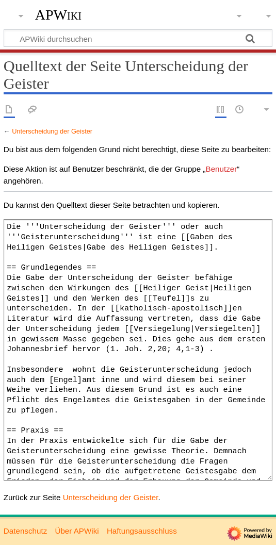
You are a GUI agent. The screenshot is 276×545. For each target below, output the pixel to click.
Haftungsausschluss (142, 530)
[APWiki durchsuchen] (138, 38)
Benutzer (221, 168)
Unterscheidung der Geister (52, 131)
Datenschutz (25, 530)
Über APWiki (77, 530)
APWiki (58, 15)
